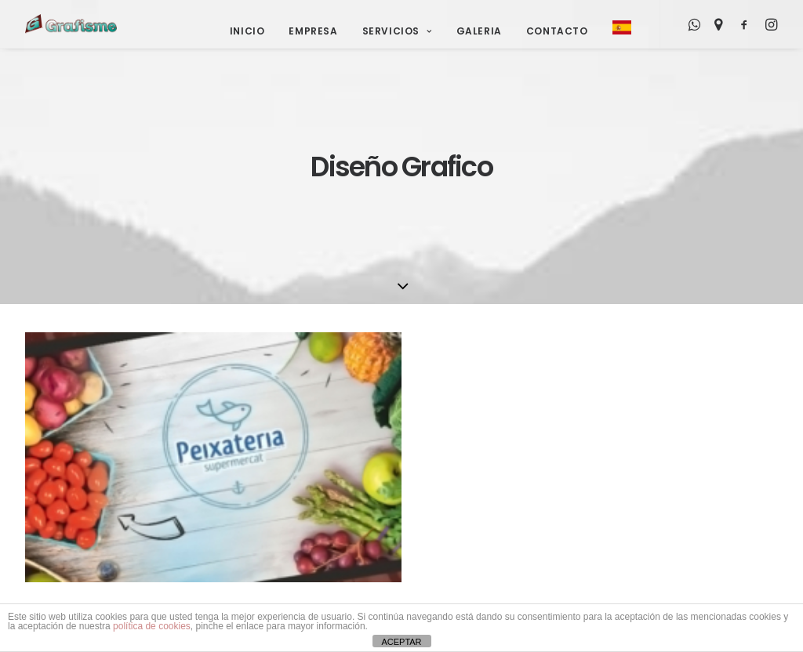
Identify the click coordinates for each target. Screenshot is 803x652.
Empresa (313, 31)
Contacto (557, 31)
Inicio (247, 31)
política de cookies (152, 626)
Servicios (397, 31)
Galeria (479, 31)
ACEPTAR (401, 642)
